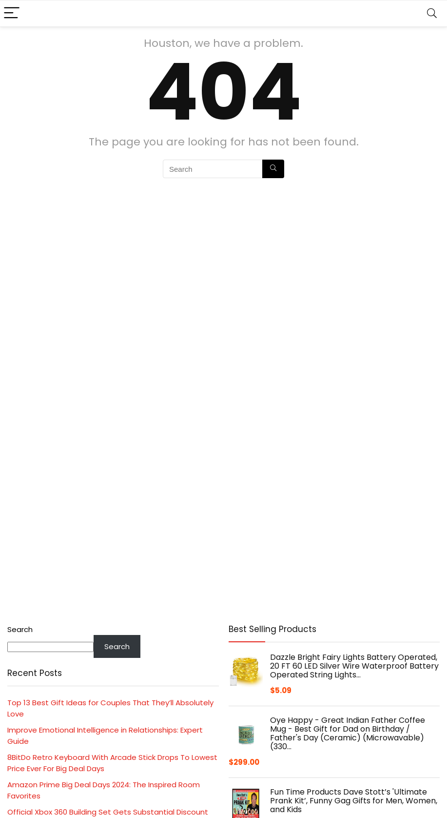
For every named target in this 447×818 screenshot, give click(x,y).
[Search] (432, 13)
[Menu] (11, 13)
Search (20, 629)
